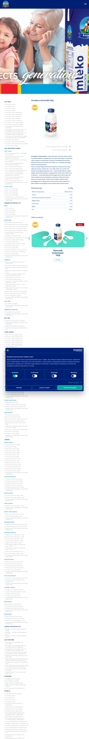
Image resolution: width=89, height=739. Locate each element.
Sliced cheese (8, 442)
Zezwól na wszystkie (70, 387)
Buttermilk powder (12, 681)
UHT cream (8, 151)
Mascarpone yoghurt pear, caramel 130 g (16, 265)
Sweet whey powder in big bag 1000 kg (15, 685)
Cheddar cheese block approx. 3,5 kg (15, 591)
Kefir (5, 205)
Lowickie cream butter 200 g (15, 326)
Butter (7, 318)
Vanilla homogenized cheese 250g (14, 394)
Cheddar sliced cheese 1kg (12, 466)
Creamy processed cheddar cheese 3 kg (16, 578)
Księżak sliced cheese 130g (12, 458)
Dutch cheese (8, 493)
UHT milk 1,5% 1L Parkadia (13, 114)
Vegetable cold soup (10, 309)
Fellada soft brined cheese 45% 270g (15, 404)
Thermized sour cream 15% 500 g (14, 197)
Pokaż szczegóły (74, 382)
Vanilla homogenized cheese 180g (14, 392)
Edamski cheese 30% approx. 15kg (14, 534)
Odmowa (19, 387)
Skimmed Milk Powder (12, 679)
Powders (7, 676)
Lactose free (9, 640)
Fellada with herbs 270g (11, 402)
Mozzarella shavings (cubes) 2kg (14, 565)
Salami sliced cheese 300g (12, 452)
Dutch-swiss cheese (10, 511)
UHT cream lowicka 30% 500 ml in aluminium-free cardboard (14, 163)
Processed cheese (10, 575)
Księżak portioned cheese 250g (13, 481)
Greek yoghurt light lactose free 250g (15, 293)
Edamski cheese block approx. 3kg (14, 497)
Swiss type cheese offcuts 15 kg (14, 551)
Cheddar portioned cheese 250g (14, 483)
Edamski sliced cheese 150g (13, 468)
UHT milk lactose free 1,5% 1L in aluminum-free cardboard (15, 133)
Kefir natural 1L (9, 208)
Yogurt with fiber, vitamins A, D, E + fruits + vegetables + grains (16, 288)
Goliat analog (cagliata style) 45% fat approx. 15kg (15, 548)
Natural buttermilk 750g (11, 247)
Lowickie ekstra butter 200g (15, 321)
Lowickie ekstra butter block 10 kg (16, 328)
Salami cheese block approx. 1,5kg (14, 514)
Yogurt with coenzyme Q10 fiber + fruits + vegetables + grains (16, 281)
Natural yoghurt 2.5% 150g (12, 277)
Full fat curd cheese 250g (13, 335)
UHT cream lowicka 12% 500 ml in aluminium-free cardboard (14, 177)
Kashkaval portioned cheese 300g (14, 487)
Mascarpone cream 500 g (12, 433)
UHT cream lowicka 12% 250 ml (13, 180)
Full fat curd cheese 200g (13, 341)
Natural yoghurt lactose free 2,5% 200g (16, 291)
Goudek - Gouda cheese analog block (15, 633)
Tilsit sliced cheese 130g (12, 454)
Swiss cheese (8, 503)
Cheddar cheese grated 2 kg (13, 569)
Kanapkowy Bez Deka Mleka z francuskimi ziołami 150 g (16, 183)
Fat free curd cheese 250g (13, 339)
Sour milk (7, 301)
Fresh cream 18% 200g (11, 189)
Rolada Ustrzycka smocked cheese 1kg (15, 526)
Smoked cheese (9, 522)
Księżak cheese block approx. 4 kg (14, 505)
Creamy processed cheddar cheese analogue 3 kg (15, 580)
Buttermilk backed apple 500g (13, 222)
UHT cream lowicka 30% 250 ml (13, 168)
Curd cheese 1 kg (11, 347)
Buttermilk (7, 220)
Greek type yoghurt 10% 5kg (13, 295)
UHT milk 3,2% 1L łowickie (13, 120)
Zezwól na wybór (44, 387)
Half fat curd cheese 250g (14, 337)
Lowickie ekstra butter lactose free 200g (16, 323)
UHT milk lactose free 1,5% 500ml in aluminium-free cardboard (16, 136)
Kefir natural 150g (10, 214)
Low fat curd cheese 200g (13, 345)
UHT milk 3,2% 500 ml (11, 139)
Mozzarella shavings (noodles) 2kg (14, 567)
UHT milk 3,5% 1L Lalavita (13, 116)
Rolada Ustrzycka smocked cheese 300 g (16, 524)
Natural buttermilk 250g (11, 253)
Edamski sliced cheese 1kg (12, 462)
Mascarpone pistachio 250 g (13, 417)
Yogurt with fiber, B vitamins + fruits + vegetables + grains (15, 285)
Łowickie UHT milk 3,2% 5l (13, 693)
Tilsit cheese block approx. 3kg (13, 516)
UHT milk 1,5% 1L (10, 108)
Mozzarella (8, 601)
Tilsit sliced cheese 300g (12, 456)
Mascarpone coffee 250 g (12, 415)
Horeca (7, 691)
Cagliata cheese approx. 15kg (13, 542)
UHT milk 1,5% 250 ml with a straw (16, 143)
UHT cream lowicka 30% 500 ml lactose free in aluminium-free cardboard (16, 171)
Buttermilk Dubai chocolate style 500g (15, 228)
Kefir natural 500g (10, 210)
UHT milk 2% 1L (10, 106)
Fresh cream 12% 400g (11, 195)
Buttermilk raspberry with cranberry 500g (16, 224)
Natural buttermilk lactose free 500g (15, 251)
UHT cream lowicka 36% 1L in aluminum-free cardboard (16, 153)
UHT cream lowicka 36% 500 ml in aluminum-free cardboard (14, 157)
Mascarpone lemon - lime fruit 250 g (15, 421)
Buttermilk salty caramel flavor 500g (15, 243)
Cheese (6, 439)
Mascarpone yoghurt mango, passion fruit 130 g (16, 267)
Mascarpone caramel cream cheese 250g (16, 429)
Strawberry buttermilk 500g (12, 235)
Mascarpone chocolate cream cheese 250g (15, 423)
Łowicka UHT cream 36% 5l (14, 707)
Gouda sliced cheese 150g (12, 470)
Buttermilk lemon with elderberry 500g (15, 230)
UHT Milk (7, 102)
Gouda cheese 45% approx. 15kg (14, 540)
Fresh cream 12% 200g (11, 193)
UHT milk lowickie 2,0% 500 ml (15, 141)
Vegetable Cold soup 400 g (12, 312)
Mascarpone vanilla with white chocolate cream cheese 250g (16, 426)
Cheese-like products (12, 626)
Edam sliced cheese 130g (12, 448)
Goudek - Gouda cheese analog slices (15, 629)
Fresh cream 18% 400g (11, 191)
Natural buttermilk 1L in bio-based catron (16, 249)
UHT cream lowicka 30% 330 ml (13, 166)
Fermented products (12, 203)
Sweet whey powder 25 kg (14, 683)
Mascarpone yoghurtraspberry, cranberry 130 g (16, 271)
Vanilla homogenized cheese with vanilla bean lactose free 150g (16, 659)
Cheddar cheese (9, 587)
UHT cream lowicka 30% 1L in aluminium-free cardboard (16, 160)
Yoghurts (7, 259)
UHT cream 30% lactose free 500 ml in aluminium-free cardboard (16, 666)
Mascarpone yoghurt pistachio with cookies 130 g (15, 262)
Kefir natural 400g (10, 212)
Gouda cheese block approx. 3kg (14, 495)
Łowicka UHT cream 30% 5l (14, 709)
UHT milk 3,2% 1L (10, 104)
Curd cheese (9, 332)
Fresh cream (8, 186)
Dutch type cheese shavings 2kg (14, 561)
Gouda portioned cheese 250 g (13, 479)
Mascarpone (8, 412)
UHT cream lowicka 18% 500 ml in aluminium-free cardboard (14, 174)
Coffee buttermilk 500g (11, 241)
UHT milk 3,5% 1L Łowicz (13, 118)
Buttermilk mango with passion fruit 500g (16, 237)
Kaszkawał (7, 614)
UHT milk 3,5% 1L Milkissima (14, 122)
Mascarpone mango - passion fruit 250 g (16, 419)
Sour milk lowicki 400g (11, 303)
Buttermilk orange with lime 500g (14, 239)
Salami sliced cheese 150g (12, 450)
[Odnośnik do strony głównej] (5, 4)
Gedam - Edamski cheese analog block (15, 636)
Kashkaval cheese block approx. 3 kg (15, 620)
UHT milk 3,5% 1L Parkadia (13, 112)
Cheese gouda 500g (10, 446)
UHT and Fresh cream (12, 148)
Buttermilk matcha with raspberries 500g (16, 226)
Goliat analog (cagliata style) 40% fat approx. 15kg (15, 545)
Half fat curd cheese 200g (14, 343)
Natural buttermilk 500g (11, 245)
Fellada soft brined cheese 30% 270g (15, 406)
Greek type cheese (10, 400)
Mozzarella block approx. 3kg (13, 604)
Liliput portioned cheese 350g (13, 485)
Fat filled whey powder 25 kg (15, 688)
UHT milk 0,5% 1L (10, 110)
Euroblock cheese (10, 532)
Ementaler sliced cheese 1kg (13, 464)
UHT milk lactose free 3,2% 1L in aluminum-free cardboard (15, 130)
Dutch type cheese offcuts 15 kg (14, 553)
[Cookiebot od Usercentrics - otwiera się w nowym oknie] (74, 350)
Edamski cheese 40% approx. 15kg (14, 536)
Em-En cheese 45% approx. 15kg (14, 538)
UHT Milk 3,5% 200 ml (11, 145)
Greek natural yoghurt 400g (13, 279)
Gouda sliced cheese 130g (12, 444)
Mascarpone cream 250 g (12, 431)
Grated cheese (9, 559)
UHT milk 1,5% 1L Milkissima (14, 124)
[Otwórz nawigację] (85, 4)
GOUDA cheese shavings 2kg (13, 563)
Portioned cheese (10, 476)
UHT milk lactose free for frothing (14, 127)
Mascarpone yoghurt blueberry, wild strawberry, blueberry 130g (15, 274)
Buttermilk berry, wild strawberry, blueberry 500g (14, 233)
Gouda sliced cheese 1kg (12, 460)
